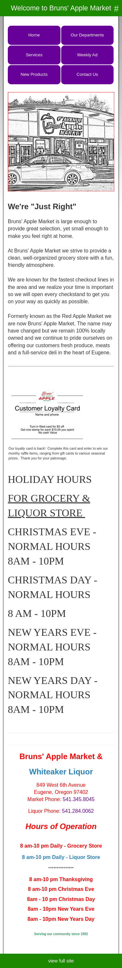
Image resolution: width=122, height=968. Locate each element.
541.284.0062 (78, 811)
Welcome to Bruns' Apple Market (61, 8)
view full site (61, 960)
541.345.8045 (79, 799)
